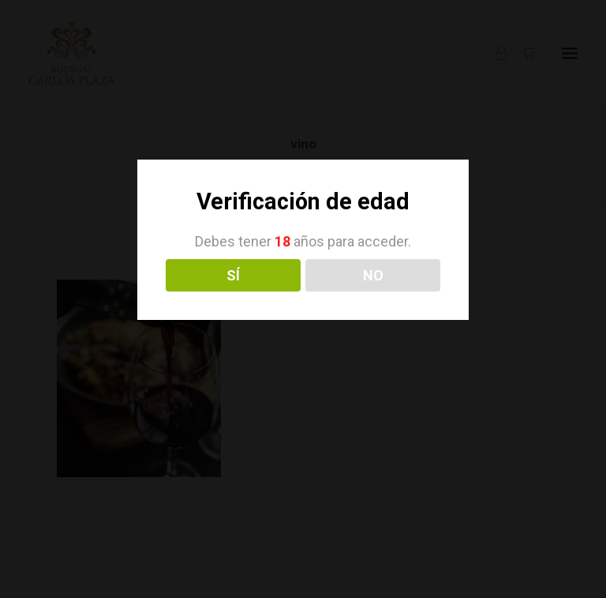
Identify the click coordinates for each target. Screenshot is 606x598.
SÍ (233, 275)
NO (373, 275)
